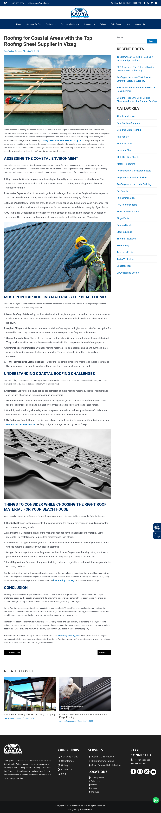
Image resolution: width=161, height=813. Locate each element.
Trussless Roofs (125, 252)
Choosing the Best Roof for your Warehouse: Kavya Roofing (85, 715)
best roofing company (63, 580)
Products (53, 24)
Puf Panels (122, 191)
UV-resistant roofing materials (21, 424)
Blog (124, 24)
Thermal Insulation (126, 238)
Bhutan (92, 788)
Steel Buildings (124, 232)
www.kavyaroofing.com (69, 635)
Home (23, 24)
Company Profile (37, 24)
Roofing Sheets (124, 225)
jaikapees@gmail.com (38, 3)
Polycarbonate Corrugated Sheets (134, 170)
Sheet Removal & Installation (104, 764)
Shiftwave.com (86, 808)
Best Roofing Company (13, 51)
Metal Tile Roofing (126, 164)
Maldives (93, 791)
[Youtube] (156, 3)
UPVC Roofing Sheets (128, 272)
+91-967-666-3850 (14, 3)
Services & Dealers (71, 24)
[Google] (152, 3)
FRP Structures (124, 143)
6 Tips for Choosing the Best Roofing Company (25, 715)
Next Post (104, 652)
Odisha (92, 784)
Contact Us (135, 24)
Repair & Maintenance (128, 211)
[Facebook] (144, 3)
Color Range (113, 24)
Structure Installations (101, 760)
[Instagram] (148, 3)
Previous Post (13, 652)
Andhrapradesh (96, 777)
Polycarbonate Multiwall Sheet (132, 177)
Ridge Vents (123, 218)
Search (120, 37)
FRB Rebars (123, 136)
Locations (89, 24)
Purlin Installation (126, 198)
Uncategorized (124, 266)
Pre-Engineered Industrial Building (134, 184)
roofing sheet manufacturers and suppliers (61, 140)
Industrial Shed (124, 150)
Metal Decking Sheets (128, 157)
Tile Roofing (123, 245)
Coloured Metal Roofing (129, 130)
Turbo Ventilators (125, 259)
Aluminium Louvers (127, 116)
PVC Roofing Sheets (127, 204)
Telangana (94, 781)
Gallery (102, 24)
